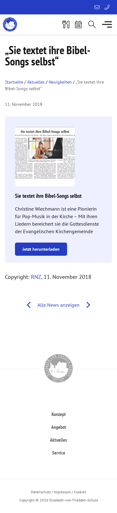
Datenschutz (41, 492)
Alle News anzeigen (58, 305)
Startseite (14, 82)
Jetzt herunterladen (41, 249)
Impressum (62, 492)
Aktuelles (36, 82)
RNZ (36, 276)
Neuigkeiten (60, 82)
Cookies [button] (80, 492)
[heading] (58, 414)
